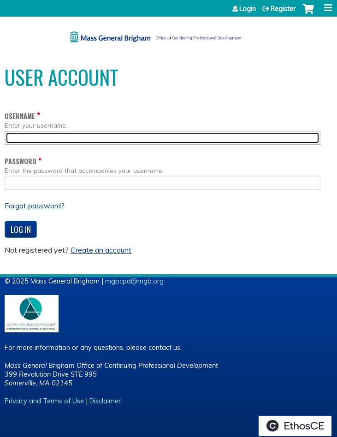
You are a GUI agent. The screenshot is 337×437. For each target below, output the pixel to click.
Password (20, 161)
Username (20, 116)
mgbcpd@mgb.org (134, 281)
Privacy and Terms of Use (44, 401)
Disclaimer (105, 401)
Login (247, 9)
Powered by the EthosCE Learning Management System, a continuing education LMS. (295, 426)
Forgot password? (35, 205)
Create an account (101, 249)
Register (283, 9)
